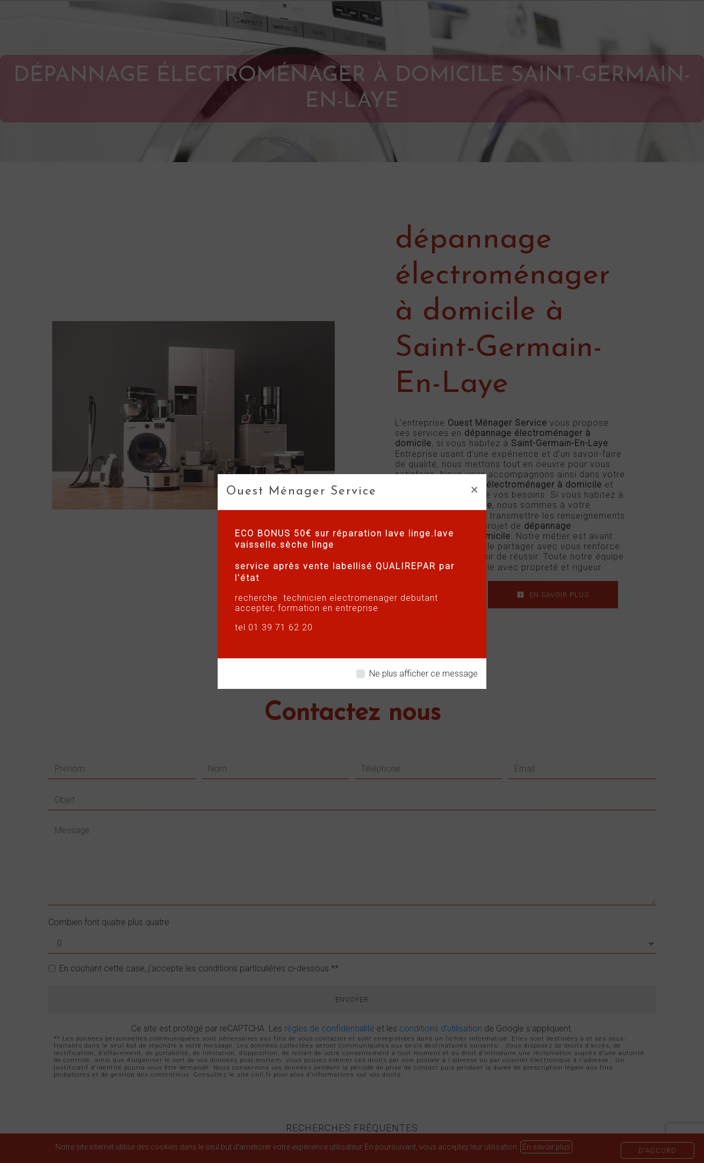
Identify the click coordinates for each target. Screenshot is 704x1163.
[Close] (474, 489)
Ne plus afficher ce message (423, 673)
